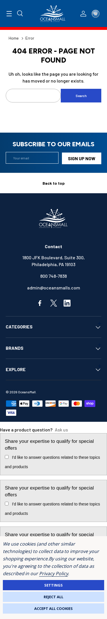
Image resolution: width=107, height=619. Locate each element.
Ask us (61, 429)
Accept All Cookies (53, 608)
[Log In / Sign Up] (83, 13)
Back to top (54, 182)
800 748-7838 (53, 275)
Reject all (53, 596)
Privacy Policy (53, 573)
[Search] (20, 13)
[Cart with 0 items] (96, 14)
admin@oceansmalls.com (53, 286)
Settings (53, 585)
